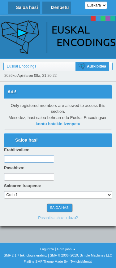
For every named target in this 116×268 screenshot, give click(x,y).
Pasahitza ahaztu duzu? (58, 218)
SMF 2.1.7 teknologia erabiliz (25, 255)
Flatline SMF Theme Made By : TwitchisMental (58, 261)
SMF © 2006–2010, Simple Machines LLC (81, 255)
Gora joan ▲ (66, 249)
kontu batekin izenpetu (58, 123)
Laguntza (47, 249)
